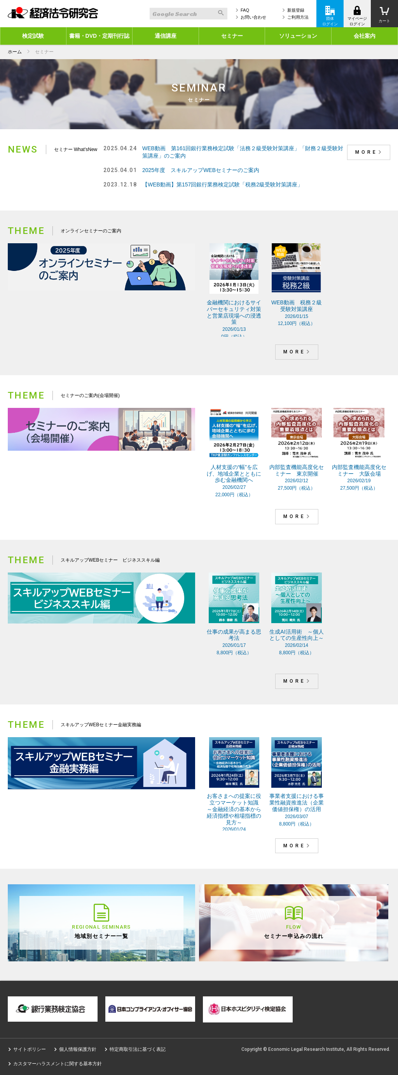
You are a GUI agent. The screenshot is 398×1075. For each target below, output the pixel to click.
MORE (369, 152)
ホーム (15, 51)
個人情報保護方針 (77, 1049)
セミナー (232, 36)
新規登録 (295, 10)
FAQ (245, 10)
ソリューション (298, 36)
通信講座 (165, 36)
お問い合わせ (253, 17)
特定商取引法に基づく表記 (138, 1049)
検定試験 (33, 36)
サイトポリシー (29, 1049)
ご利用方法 (298, 17)
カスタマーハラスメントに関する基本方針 (57, 1063)
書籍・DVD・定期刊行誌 (99, 36)
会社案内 (364, 36)
